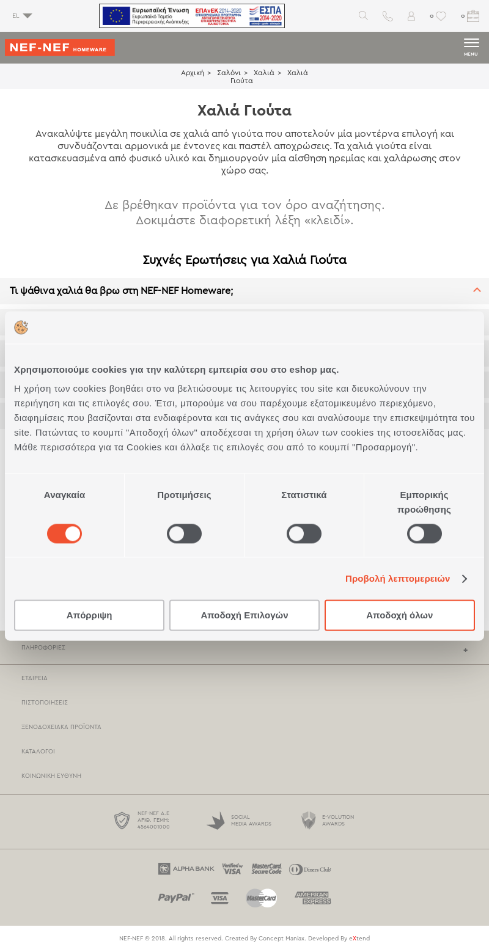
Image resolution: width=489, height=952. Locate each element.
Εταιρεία (34, 678)
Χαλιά (264, 72)
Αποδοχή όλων (399, 615)
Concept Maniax (281, 939)
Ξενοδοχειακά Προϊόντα (61, 727)
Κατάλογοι (38, 752)
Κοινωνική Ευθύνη (51, 776)
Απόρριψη (89, 615)
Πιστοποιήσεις (44, 703)
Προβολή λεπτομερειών (397, 578)
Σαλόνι (229, 72)
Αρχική (192, 72)
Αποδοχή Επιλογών (244, 615)
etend (359, 939)
